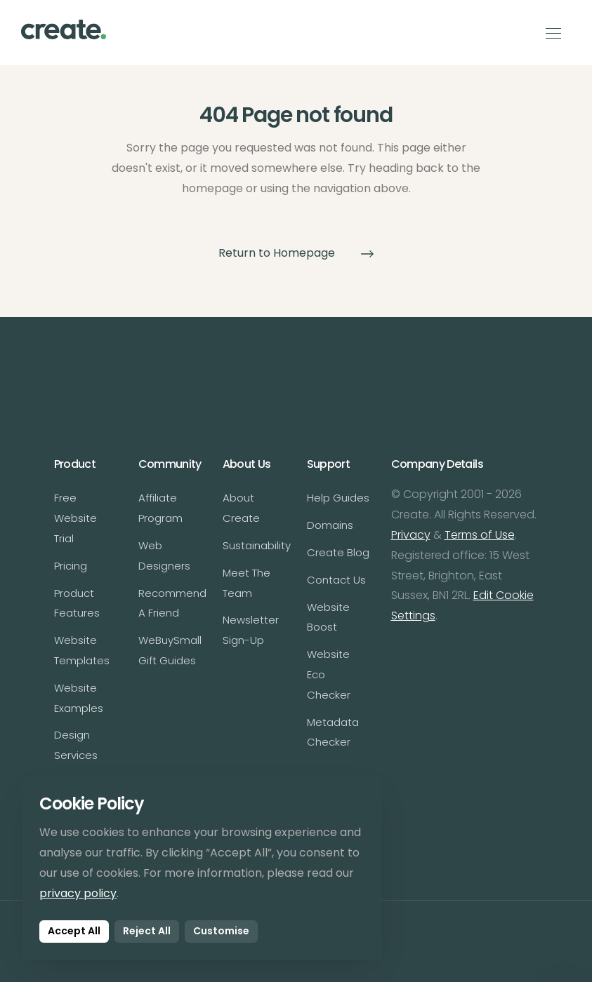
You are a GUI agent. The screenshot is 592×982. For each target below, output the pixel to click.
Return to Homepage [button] (296, 253)
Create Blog (338, 552)
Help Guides (338, 497)
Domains (330, 525)
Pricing (70, 565)
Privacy (410, 535)
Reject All (147, 931)
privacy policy (78, 893)
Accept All (74, 931)
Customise (221, 931)
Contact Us (336, 579)
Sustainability (257, 545)
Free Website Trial (75, 518)
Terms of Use (480, 535)
